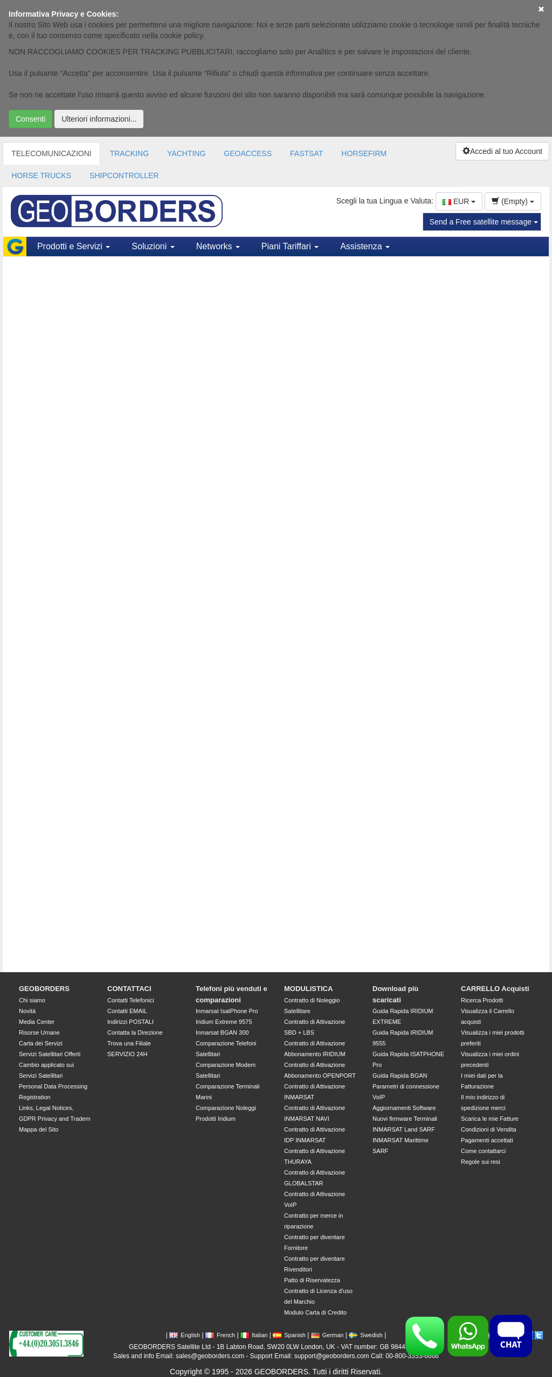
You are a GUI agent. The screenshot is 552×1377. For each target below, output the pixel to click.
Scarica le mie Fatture (490, 1118)
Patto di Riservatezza (312, 1280)
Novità (27, 1011)
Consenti (30, 119)
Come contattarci (483, 1151)
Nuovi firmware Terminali (404, 1118)
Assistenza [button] (365, 246)
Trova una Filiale (129, 1043)
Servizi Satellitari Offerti (49, 1054)
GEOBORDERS (44, 989)
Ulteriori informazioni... (98, 119)
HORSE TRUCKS (41, 175)
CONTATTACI (129, 989)
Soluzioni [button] (153, 246)
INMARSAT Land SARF (403, 1129)
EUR (459, 201)
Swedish (366, 1335)
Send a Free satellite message (484, 221)
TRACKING (129, 153)
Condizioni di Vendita (488, 1129)
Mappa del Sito (38, 1129)
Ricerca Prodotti (482, 1000)
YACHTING (186, 153)
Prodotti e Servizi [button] (73, 246)
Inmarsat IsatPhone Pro (227, 1011)
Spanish (289, 1335)
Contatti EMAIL (127, 1011)
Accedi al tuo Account (502, 151)
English (184, 1335)
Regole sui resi (480, 1161)
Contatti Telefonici (130, 1000)
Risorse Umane (39, 1032)
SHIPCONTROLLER (123, 175)
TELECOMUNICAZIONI (51, 153)
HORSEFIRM (364, 153)
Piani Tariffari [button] (290, 246)
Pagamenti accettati (487, 1140)
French (220, 1335)
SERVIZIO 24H (127, 1054)
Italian (253, 1335)
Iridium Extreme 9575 (224, 1021)
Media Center (36, 1021)
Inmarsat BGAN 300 (222, 1032)
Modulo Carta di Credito (315, 1312)
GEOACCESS (248, 153)
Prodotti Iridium (216, 1118)
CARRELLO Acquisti (495, 989)
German (327, 1335)
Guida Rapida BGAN (399, 1075)
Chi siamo (32, 1000)
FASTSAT (306, 153)
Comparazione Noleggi (226, 1108)
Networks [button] (218, 246)
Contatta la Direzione (135, 1032)
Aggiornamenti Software (404, 1108)
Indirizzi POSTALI (130, 1021)
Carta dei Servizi (41, 1043)
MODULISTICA (308, 989)
